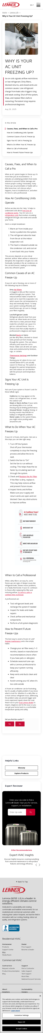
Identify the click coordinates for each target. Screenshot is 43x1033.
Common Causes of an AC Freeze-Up (21, 137)
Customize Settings (21, 1016)
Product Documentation (11, 971)
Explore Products (22, 773)
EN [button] (31, 5)
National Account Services (31, 979)
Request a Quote (8, 968)
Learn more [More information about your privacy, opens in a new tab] (15, 1011)
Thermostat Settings (18, 355)
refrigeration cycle (11, 215)
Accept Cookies (21, 1029)
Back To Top (21, 882)
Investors (6, 992)
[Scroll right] (39, 865)
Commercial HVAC (12, 960)
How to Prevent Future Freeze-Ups (20, 152)
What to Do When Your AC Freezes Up (21, 145)
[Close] (40, 996)
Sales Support (27, 971)
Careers (25, 992)
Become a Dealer (28, 949)
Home (4, 12)
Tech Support (26, 974)
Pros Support (26, 947)
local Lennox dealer (26, 702)
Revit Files (25, 976)
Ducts (18, 335)
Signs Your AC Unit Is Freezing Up (19, 140)
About (4, 989)
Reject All (21, 1023)
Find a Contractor (28, 968)
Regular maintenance (13, 641)
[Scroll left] (36, 865)
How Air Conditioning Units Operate (20, 133)
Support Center (7, 949)
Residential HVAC (11, 938)
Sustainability (27, 989)
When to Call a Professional (17, 149)
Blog (4, 952)
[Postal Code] (17, 812)
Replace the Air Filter (28, 476)
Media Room (6, 955)
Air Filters (18, 290)
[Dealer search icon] (30, 812)
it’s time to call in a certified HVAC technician (18, 593)
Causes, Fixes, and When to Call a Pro (22, 129)
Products (5, 947)
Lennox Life (14, 12)
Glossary (21, 768)
